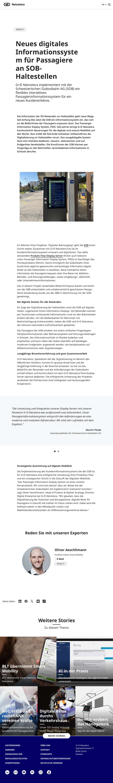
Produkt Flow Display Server (47, 255)
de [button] (103, 4)
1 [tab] (55, 451)
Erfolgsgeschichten (16, 758)
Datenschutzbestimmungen (55, 758)
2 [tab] (58, 451)
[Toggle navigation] (109, 4)
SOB (86, 245)
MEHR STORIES (56, 735)
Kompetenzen (12, 763)
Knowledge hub (13, 754)
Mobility (20, 29)
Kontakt (45, 749)
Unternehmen (12, 745)
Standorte (46, 754)
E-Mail (60, 558)
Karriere (10, 749)
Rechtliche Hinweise (51, 763)
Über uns (45, 745)
